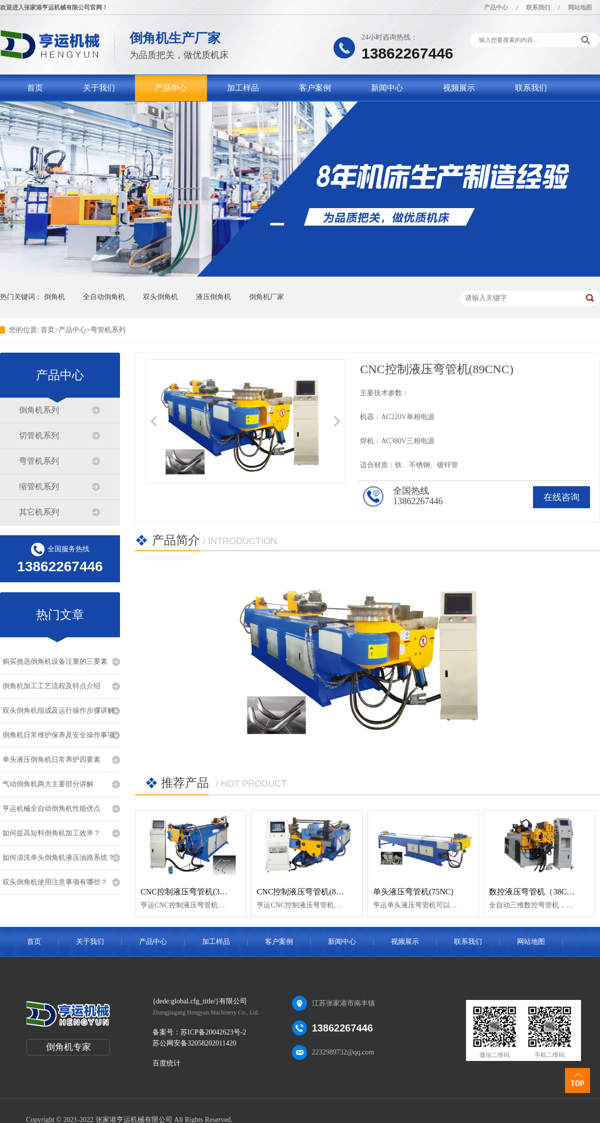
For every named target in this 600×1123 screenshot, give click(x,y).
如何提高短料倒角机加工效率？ (51, 833)
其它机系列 (39, 512)
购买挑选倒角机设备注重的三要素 (55, 661)
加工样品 (243, 88)
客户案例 (315, 88)
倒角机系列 (39, 410)
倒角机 (54, 297)
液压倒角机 (213, 297)
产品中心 (496, 7)
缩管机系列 (39, 486)
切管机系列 (39, 435)
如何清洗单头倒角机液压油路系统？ (58, 857)
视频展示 (459, 88)
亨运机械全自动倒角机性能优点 (51, 808)
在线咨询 (562, 497)
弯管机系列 (108, 330)
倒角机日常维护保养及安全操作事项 (58, 735)
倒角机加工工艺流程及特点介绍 (51, 686)
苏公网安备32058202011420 (194, 1043)
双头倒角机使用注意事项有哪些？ (55, 882)
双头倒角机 (160, 297)
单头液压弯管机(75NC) (413, 891)
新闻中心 (387, 88)
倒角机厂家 (266, 297)
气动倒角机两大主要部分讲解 (48, 784)
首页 (35, 88)
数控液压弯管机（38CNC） (537, 891)
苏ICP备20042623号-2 (213, 1032)
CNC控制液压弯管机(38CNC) (191, 891)
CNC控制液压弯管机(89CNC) (307, 891)
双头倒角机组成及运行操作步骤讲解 (58, 710)
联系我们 (538, 7)
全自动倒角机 (104, 297)
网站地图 (580, 7)
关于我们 (99, 88)
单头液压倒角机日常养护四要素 (51, 759)
